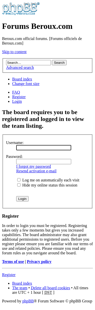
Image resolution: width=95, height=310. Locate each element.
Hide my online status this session (47, 185)
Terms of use (13, 261)
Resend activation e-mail (36, 171)
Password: (14, 156)
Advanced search (20, 67)
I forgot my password (33, 166)
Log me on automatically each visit (48, 180)
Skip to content (14, 52)
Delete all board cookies (50, 288)
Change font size (26, 83)
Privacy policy (39, 261)
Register (19, 97)
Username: (15, 142)
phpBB (28, 301)
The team (19, 288)
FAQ (16, 92)
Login (17, 101)
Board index (22, 79)
